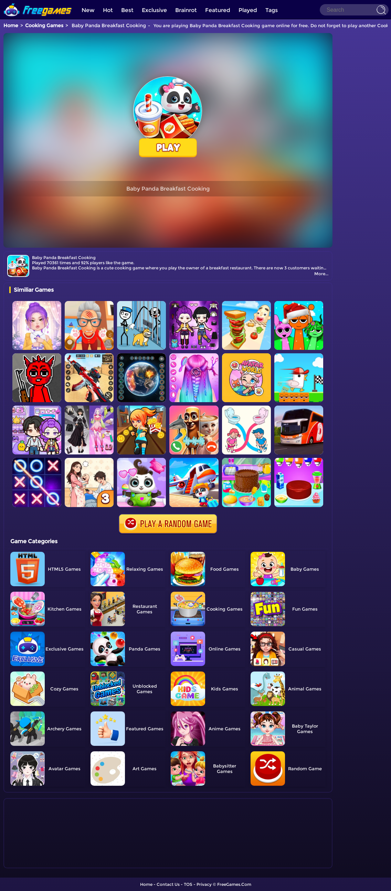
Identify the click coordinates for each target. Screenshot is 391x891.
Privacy (204, 884)
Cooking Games (44, 25)
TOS (188, 884)
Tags (271, 10)
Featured (217, 10)
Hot (108, 10)
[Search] (354, 9)
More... (321, 273)
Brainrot (186, 10)
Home (10, 25)
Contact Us (168, 884)
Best (127, 10)
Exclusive (154, 10)
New (88, 10)
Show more (32, 863)
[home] (38, 2)
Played (248, 10)
